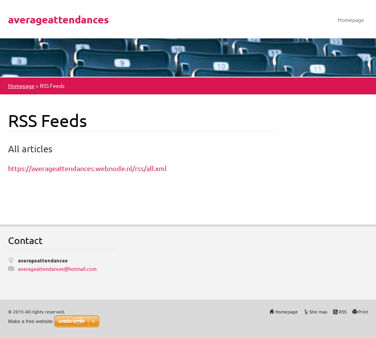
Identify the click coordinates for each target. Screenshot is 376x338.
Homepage (351, 19)
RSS (342, 311)
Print (363, 311)
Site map (318, 311)
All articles (30, 148)
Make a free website (30, 321)
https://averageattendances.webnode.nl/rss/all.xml (87, 168)
